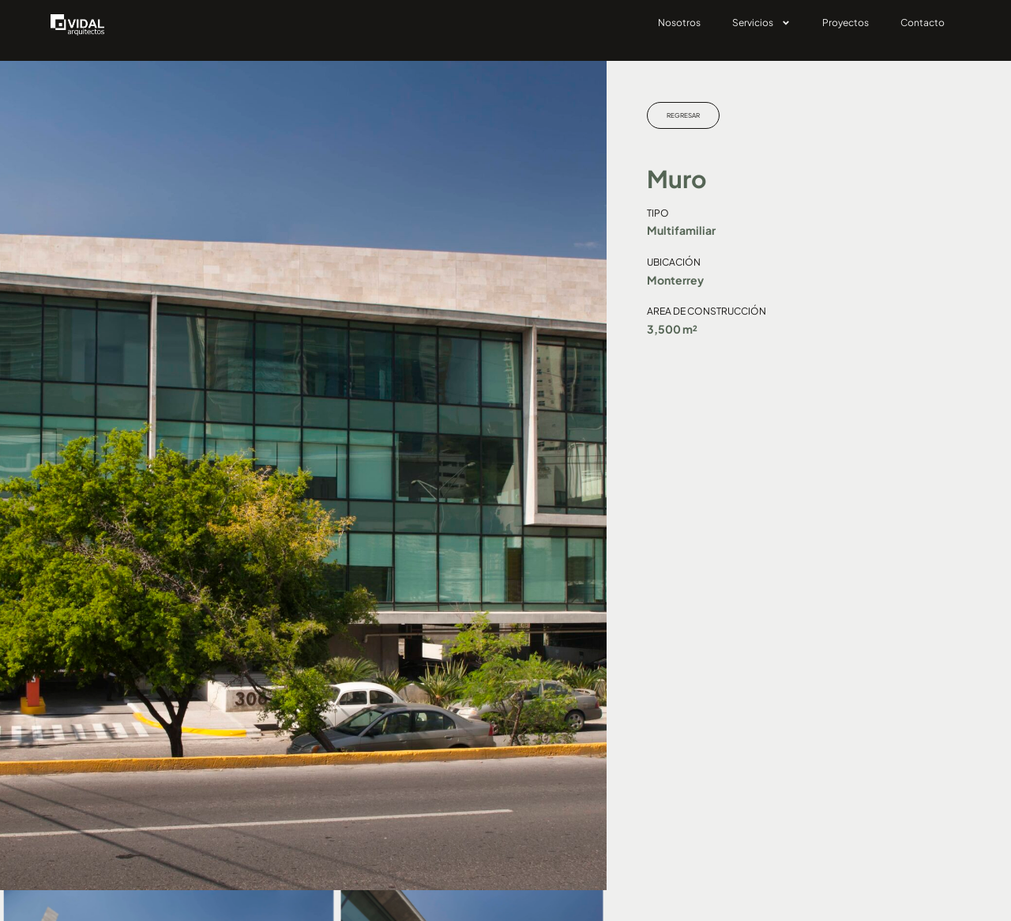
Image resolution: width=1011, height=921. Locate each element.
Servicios (761, 23)
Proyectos (845, 22)
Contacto (922, 22)
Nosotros (679, 22)
